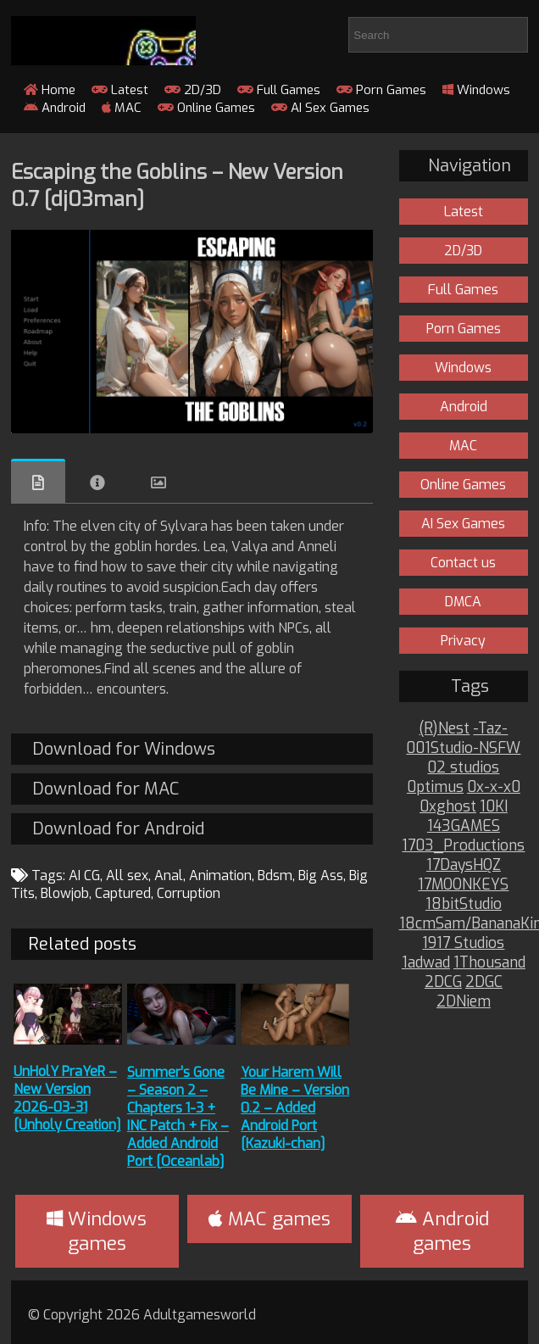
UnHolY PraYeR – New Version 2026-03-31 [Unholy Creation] (67, 1098)
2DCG (443, 982)
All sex (127, 875)
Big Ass (320, 875)
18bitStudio (463, 904)
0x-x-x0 (493, 787)
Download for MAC (105, 789)
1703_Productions (463, 846)
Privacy (463, 641)
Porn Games (381, 89)
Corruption (188, 893)
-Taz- (490, 729)
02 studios (463, 768)
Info (97, 482)
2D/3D (192, 89)
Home (49, 89)
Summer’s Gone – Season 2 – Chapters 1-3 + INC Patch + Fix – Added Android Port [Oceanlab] (178, 1116)
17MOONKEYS (463, 885)
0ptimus (435, 787)
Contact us (463, 563)
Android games (442, 1231)
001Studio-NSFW (463, 748)
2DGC (484, 982)
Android (55, 107)
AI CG (84, 875)
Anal (168, 875)
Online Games (206, 107)
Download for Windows (123, 749)
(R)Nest (444, 729)
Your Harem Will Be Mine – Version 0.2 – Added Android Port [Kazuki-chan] (295, 1107)
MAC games (269, 1219)
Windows (476, 89)
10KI (494, 807)
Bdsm (275, 875)
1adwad (426, 963)
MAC (122, 107)
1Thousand (489, 963)
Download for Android (118, 828)
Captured (123, 893)
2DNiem (463, 1002)
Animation (220, 875)
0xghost (448, 807)
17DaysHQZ (463, 865)
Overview (38, 481)
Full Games (278, 89)
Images (158, 482)
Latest (120, 89)
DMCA (463, 602)
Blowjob (65, 893)
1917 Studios (463, 943)
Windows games (97, 1231)
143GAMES (463, 826)
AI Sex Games (320, 107)
